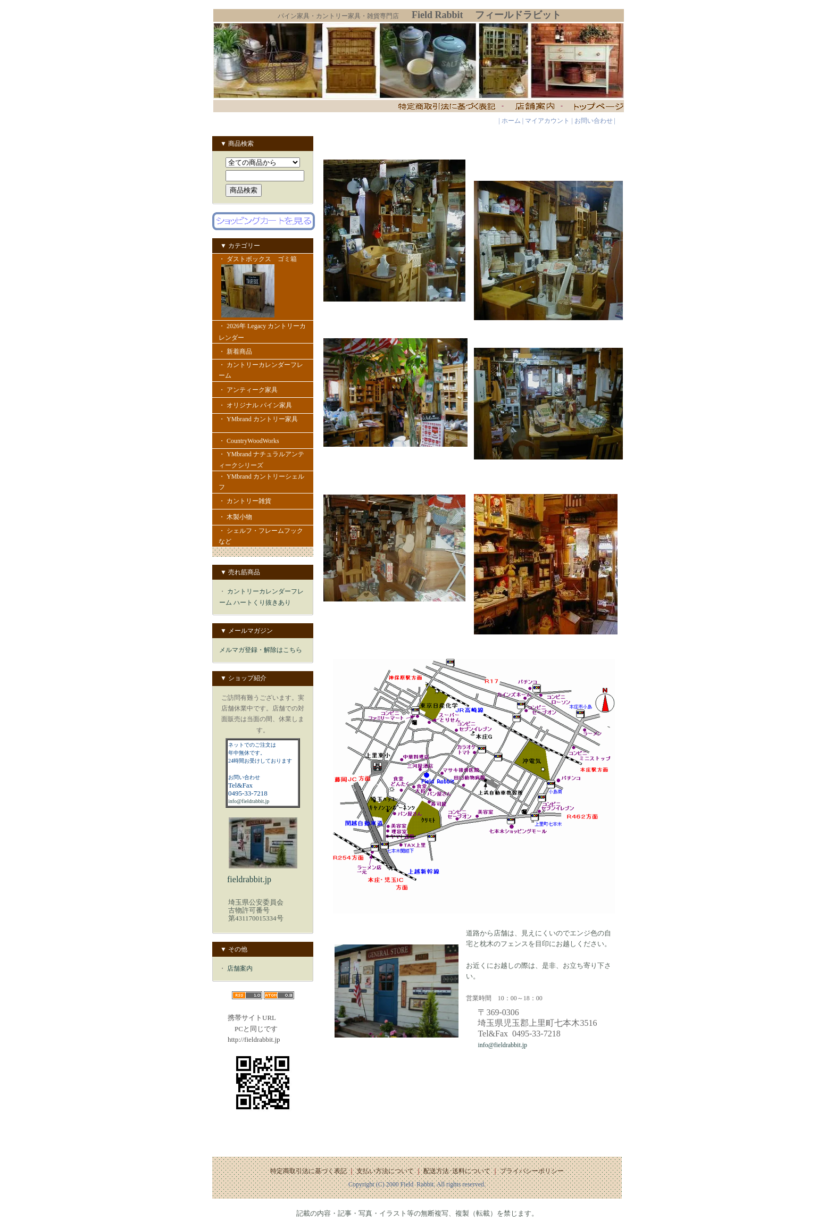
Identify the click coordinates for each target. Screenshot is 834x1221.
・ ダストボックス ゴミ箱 (263, 287)
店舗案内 (240, 968)
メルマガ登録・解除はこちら (260, 650)
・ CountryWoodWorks (257, 441)
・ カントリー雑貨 (245, 501)
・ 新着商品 (241, 351)
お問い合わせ (593, 120)
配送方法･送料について (456, 1171)
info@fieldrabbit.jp (248, 801)
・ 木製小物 (235, 517)
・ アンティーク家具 (254, 390)
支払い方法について (385, 1171)
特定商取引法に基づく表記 (308, 1171)
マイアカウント (547, 120)
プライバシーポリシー (532, 1171)
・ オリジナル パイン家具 (255, 405)
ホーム (511, 120)
